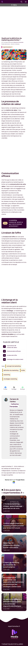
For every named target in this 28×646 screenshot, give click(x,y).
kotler (23, 370)
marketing (7, 375)
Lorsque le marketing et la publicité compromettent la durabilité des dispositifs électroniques (12, 602)
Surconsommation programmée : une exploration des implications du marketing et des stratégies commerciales (13, 582)
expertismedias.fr (7, 47)
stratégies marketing (10, 379)
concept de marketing (14, 366)
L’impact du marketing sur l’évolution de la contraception (11, 564)
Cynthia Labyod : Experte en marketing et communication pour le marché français (13, 525)
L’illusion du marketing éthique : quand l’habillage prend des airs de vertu (12, 506)
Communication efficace (14, 351)
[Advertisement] (14, 21)
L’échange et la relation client (15, 359)
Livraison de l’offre (12, 355)
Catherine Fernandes (14, 405)
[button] (21, 1)
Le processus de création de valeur (12, 346)
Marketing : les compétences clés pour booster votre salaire (11, 545)
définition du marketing (11, 370)
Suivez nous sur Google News (14, 481)
